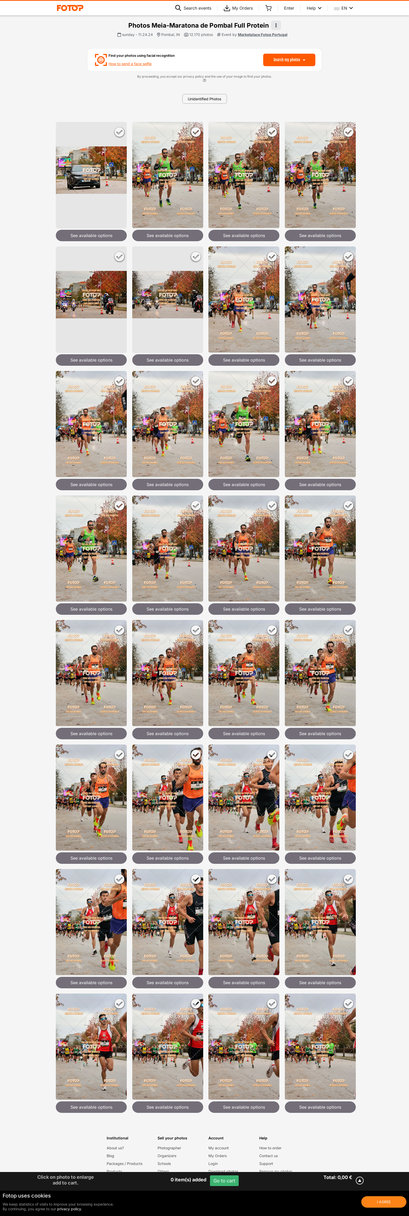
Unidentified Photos (204, 99)
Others (163, 1171)
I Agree (384, 1202)
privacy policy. (69, 1209)
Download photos (223, 1171)
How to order (270, 1148)
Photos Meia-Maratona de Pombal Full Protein (198, 25)
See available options (91, 235)
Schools (164, 1163)
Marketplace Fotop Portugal (262, 34)
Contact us (268, 1155)
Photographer (169, 1148)
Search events (193, 8)
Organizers (167, 1155)
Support (266, 1163)
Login (213, 1163)
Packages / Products (124, 1163)
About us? (115, 1148)
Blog (110, 1155)
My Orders (238, 8)
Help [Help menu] (314, 8)
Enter (289, 8)
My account (218, 1148)
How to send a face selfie (130, 63)
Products (114, 1171)
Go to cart (224, 1180)
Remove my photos (275, 1171)
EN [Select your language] (343, 8)
